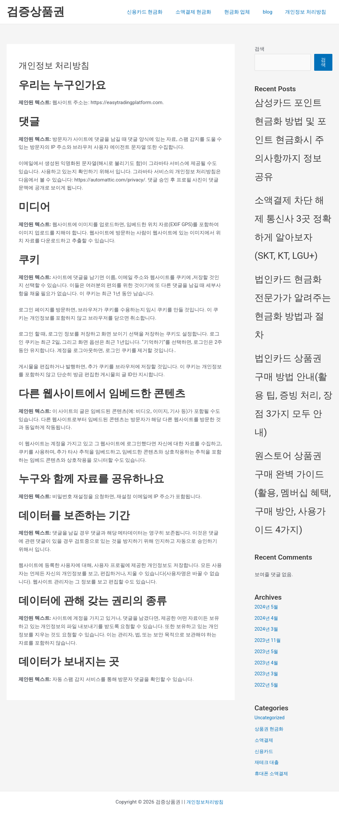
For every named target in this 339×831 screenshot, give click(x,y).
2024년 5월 (267, 607)
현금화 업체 (244, 12)
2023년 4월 (267, 663)
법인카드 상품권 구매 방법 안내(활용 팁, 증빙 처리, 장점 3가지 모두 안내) (293, 395)
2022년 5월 (267, 685)
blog (271, 12)
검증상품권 (36, 12)
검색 (260, 49)
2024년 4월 (267, 618)
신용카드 (264, 751)
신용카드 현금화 (157, 12)
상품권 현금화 (270, 729)
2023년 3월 (267, 674)
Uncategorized (270, 718)
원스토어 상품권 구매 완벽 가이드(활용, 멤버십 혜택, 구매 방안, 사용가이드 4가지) (293, 492)
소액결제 (264, 740)
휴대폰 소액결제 (273, 773)
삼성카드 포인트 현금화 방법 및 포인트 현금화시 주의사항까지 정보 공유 (290, 139)
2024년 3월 (267, 629)
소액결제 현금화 (203, 12)
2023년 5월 (267, 651)
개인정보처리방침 (205, 802)
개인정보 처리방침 (306, 12)
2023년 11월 (268, 640)
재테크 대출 (268, 762)
